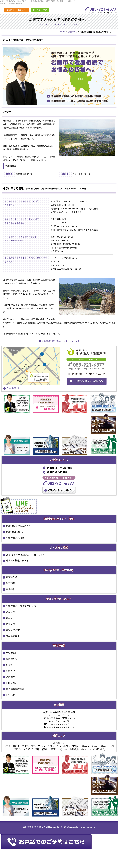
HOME (63, 32)
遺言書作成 (11, 577)
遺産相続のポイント (16, 532)
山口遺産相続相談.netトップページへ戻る (59, 341)
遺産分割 (10, 612)
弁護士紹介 (11, 659)
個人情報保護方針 (15, 689)
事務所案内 (11, 653)
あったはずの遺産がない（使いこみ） (25, 554)
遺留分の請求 (13, 630)
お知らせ (10, 695)
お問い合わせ (13, 683)
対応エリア (73, 32)
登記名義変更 (13, 636)
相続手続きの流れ (15, 538)
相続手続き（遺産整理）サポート (23, 606)
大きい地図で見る (14, 388)
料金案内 (10, 665)
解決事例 (10, 671)
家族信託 (10, 589)
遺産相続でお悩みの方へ (18, 526)
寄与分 (9, 618)
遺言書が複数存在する (17, 560)
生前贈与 (10, 583)
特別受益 (10, 624)
